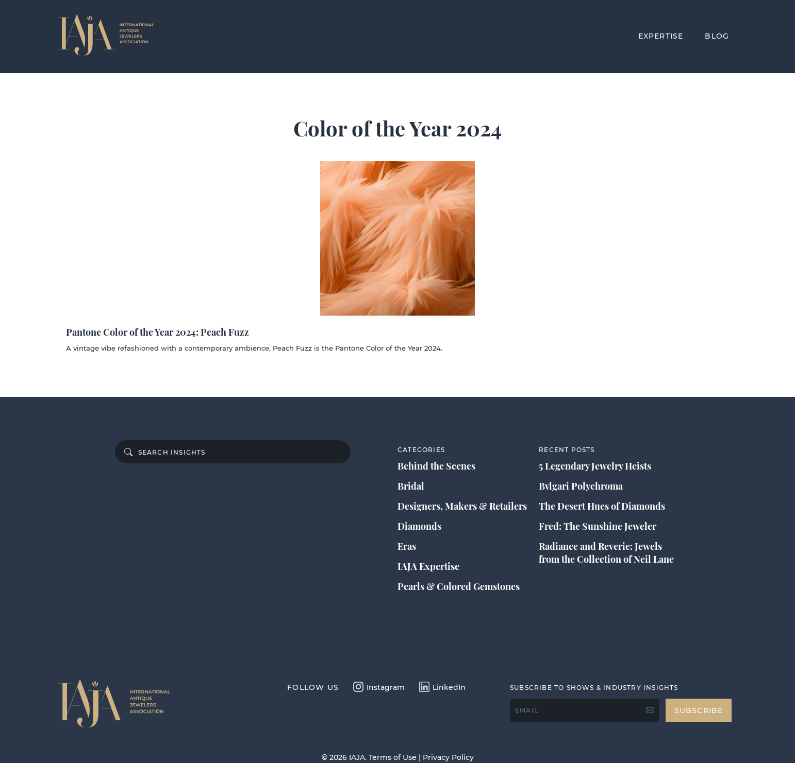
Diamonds (419, 526)
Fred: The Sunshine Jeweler (597, 526)
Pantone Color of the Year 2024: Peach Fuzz (157, 332)
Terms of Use (393, 757)
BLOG (717, 36)
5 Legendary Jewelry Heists (595, 466)
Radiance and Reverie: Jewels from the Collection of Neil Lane (606, 552)
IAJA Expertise (428, 566)
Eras (406, 546)
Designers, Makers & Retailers (462, 506)
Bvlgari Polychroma (581, 486)
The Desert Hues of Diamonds (602, 506)
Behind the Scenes (436, 466)
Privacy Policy (448, 757)
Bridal (410, 486)
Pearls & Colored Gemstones (458, 586)
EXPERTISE (661, 36)
